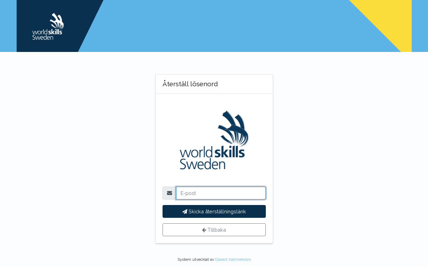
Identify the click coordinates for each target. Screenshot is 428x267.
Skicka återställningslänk (214, 211)
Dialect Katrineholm (233, 259)
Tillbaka (214, 230)
